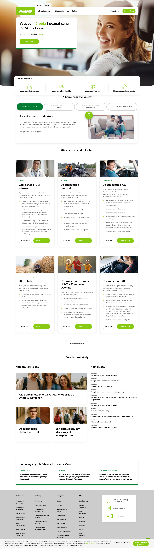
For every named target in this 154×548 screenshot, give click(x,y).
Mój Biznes (38, 501)
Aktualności (61, 515)
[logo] (25, 11)
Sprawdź (29, 42)
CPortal (81, 517)
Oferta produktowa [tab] (30, 107)
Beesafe (82, 525)
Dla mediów (61, 523)
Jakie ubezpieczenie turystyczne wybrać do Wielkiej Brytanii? (46, 396)
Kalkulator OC (20, 513)
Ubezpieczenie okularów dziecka (30, 430)
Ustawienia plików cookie (122, 544)
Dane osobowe (62, 527)
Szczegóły (25, 240)
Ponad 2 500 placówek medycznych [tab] (91, 107)
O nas (59, 501)
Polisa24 (82, 521)
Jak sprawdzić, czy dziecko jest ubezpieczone (68, 432)
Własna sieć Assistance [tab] (122, 107)
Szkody (75, 11)
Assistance (115, 11)
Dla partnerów (62, 519)
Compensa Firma (40, 505)
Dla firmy (47, 5)
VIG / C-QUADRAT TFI (82, 535)
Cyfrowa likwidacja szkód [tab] (59, 107)
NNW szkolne (20, 529)
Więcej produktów (77, 343)
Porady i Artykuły (77, 357)
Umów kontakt (41, 240)
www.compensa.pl (90, 543)
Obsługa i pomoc (62, 11)
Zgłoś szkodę (129, 11)
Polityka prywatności (64, 531)
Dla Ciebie (39, 5)
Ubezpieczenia (45, 11)
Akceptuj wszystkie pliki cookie (141, 544)
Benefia (81, 529)
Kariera (59, 505)
